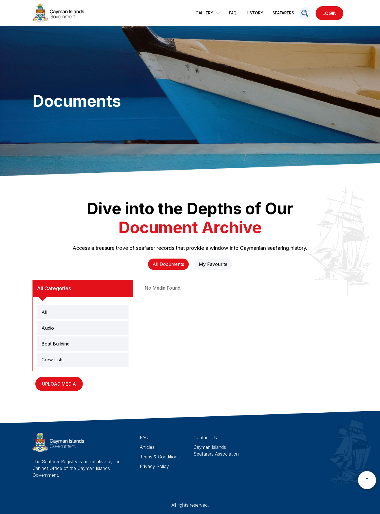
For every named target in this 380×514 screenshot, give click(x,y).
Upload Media (59, 384)
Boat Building (56, 344)
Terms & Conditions (160, 457)
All (44, 312)
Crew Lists (53, 359)
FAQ (232, 12)
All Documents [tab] (168, 264)
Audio (48, 328)
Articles (147, 447)
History (254, 12)
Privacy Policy (154, 466)
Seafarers (283, 12)
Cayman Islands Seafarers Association (216, 450)
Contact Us (205, 437)
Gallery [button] (208, 12)
